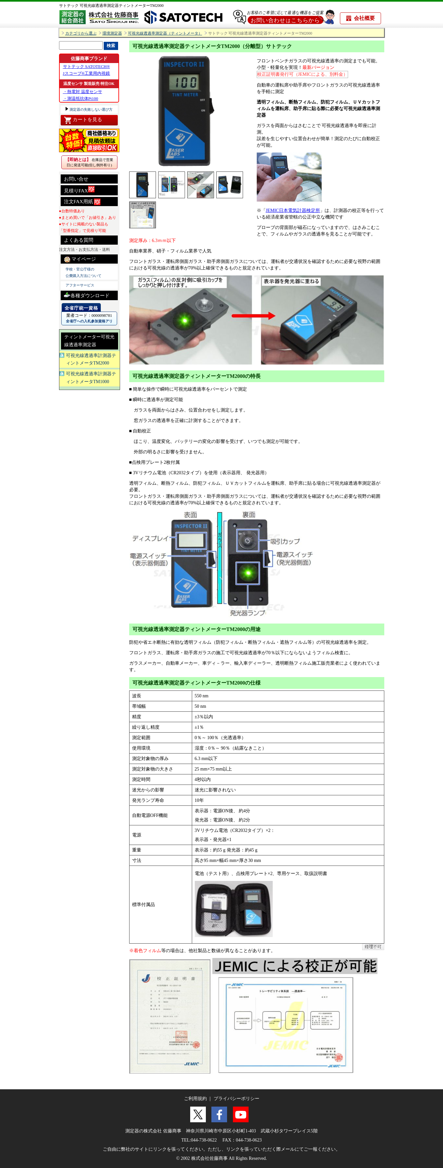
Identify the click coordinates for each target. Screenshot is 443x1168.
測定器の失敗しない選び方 (91, 109)
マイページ (80, 259)
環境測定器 (112, 33)
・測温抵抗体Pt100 (80, 98)
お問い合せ (76, 179)
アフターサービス (80, 285)
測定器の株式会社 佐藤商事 (153, 1130)
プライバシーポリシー (236, 1098)
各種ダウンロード (87, 294)
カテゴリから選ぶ (81, 33)
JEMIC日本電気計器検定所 (293, 210)
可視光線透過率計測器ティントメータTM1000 (91, 377)
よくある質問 (78, 240)
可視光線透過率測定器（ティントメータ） (165, 33)
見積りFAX (79, 189)
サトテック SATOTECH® (86, 66)
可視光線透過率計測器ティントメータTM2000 (91, 359)
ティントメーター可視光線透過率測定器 (89, 340)
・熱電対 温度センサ (82, 91)
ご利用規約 (195, 1098)
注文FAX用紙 (82, 202)
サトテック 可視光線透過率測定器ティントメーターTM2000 (111, 5)
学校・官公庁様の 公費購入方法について (83, 272)
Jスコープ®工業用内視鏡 (86, 73)
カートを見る (83, 120)
